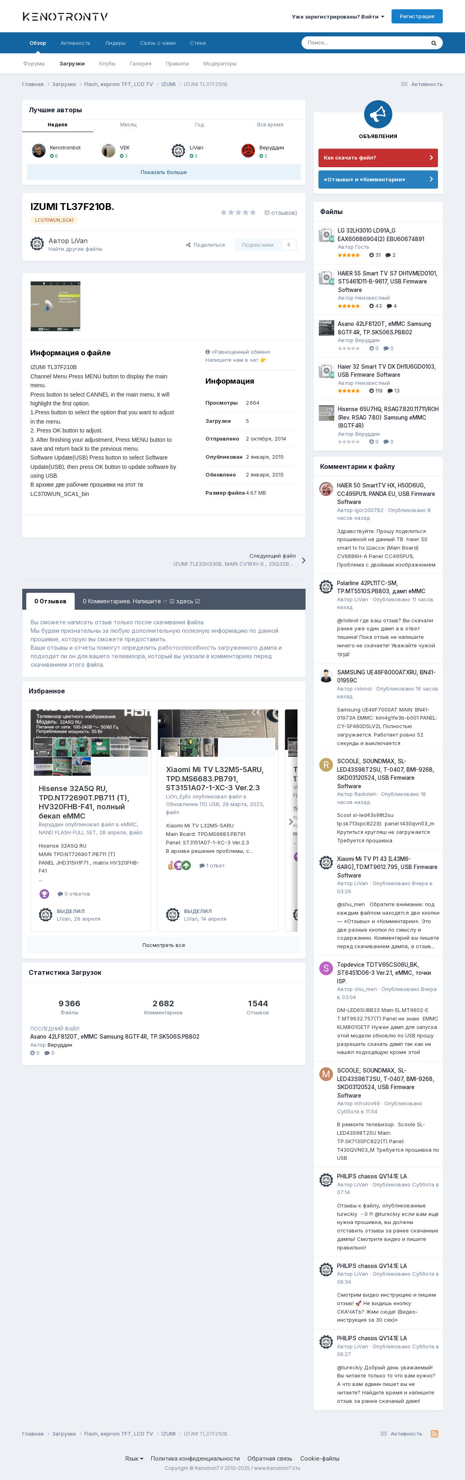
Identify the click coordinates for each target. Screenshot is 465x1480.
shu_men (365, 989)
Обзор (37, 46)
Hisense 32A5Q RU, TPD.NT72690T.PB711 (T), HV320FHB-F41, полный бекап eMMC (84, 802)
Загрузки (72, 63)
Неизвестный (372, 297)
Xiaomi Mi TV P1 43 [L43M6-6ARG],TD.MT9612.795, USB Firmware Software (387, 867)
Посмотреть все (163, 945)
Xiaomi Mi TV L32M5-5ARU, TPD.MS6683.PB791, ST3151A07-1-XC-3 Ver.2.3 (215, 778)
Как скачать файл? (350, 157)
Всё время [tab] (270, 125)
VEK (125, 147)
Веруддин (272, 147)
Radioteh (365, 794)
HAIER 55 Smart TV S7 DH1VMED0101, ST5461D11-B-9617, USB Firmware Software (388, 281)
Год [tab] (199, 125)
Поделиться (205, 244)
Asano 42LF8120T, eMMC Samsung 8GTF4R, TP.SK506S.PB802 (114, 1036)
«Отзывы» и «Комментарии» (365, 179)
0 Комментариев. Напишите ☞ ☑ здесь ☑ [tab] (141, 601)
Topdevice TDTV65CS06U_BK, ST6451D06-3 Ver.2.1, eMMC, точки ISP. (384, 973)
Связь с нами (158, 43)
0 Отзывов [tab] (50, 601)
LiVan (196, 147)
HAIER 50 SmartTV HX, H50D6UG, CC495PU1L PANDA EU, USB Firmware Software (386, 493)
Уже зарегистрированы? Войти (338, 16)
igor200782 (368, 510)
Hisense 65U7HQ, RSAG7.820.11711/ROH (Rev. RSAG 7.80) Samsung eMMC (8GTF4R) (388, 417)
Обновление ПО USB (192, 804)
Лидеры (115, 43)
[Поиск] (343, 42)
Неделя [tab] (57, 125)
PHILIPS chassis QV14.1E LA (372, 1176)
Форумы (34, 63)
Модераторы (220, 63)
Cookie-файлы (319, 1458)
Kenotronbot (65, 147)
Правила (177, 63)
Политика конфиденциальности (195, 1458)
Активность (75, 43)
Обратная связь (270, 1458)
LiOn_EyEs (178, 796)
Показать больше (164, 172)
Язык (134, 1458)
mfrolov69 (367, 1103)
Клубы (107, 63)
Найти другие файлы (75, 249)
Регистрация (417, 16)
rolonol (363, 688)
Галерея (140, 63)
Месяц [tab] (128, 125)
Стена (198, 43)
